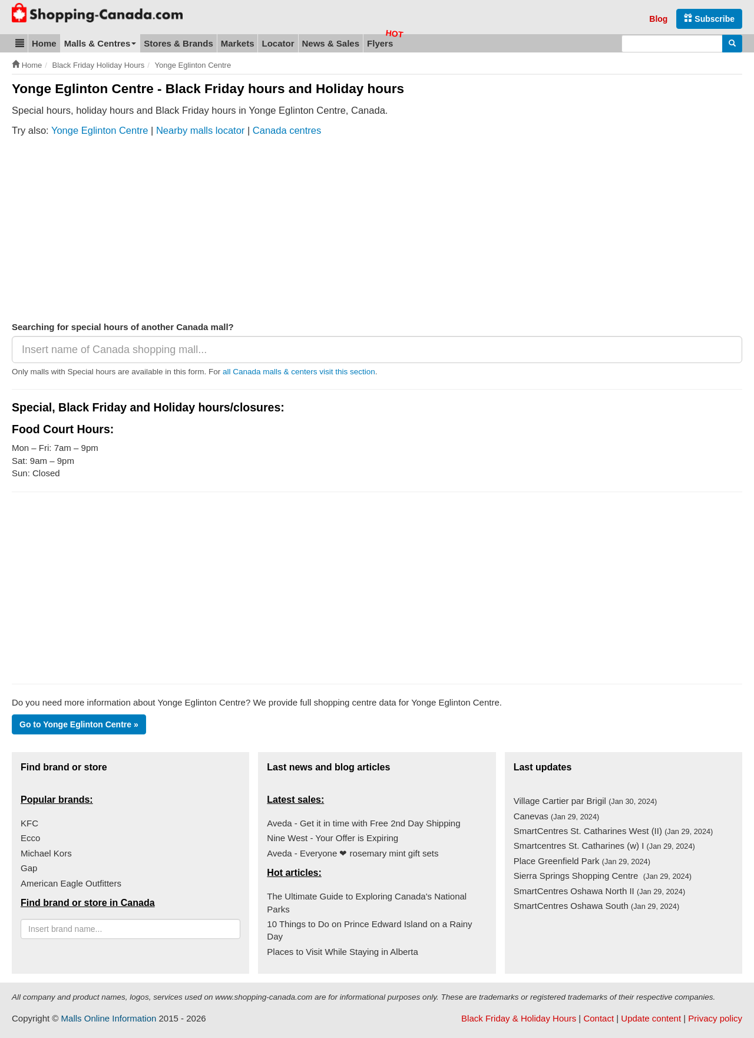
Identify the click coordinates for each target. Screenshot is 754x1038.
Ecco (30, 838)
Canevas (557, 816)
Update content (651, 1018)
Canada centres (287, 130)
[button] (20, 43)
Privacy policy (715, 1018)
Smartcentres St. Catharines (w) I (604, 846)
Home (44, 43)
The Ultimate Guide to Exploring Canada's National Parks (367, 902)
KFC (29, 823)
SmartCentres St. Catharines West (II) (613, 831)
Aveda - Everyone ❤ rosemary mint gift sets (352, 853)
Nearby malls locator (200, 130)
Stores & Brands (178, 43)
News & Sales (331, 43)
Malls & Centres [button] (100, 43)
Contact (598, 1018)
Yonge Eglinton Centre (99, 130)
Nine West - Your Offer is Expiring (332, 838)
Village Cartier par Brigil (585, 801)
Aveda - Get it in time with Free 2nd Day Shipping (363, 823)
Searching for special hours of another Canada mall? (123, 327)
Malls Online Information (109, 1018)
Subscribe (709, 19)
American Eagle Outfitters (71, 883)
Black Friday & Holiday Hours (518, 1018)
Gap (29, 868)
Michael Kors (46, 853)
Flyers (380, 43)
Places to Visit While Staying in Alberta (342, 952)
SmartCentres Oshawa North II (599, 891)
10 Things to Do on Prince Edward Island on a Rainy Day (369, 930)
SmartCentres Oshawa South (597, 906)
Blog (658, 19)
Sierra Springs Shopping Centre (603, 876)
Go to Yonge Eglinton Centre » (78, 724)
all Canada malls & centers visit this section (299, 371)
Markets (237, 43)
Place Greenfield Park (582, 861)
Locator (278, 43)
